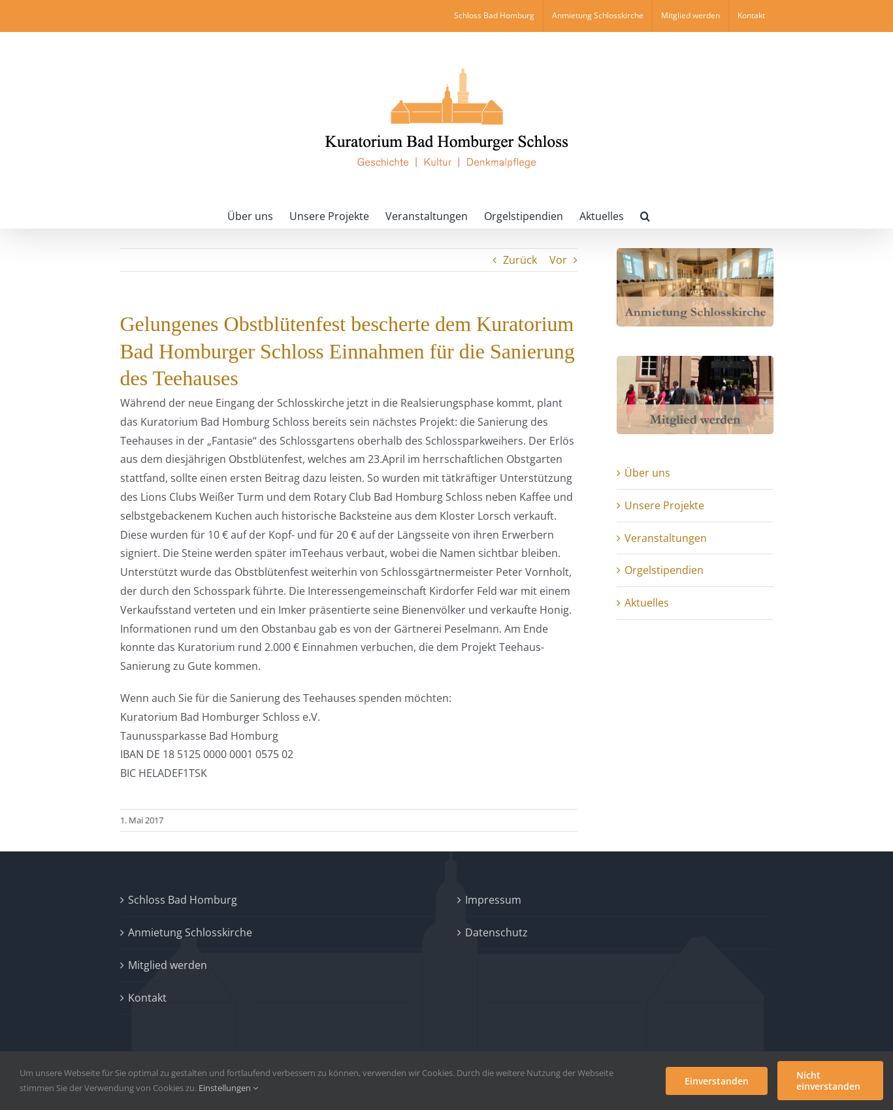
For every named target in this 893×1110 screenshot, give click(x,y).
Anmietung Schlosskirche (190, 932)
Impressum (493, 900)
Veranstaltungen (666, 538)
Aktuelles (647, 602)
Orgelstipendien (664, 570)
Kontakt (147, 998)
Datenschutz (496, 932)
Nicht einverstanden (828, 1080)
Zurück (520, 260)
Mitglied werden (167, 965)
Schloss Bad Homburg (182, 900)
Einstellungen (228, 1088)
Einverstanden (717, 1081)
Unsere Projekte (664, 505)
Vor (558, 260)
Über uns (647, 473)
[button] (645, 215)
